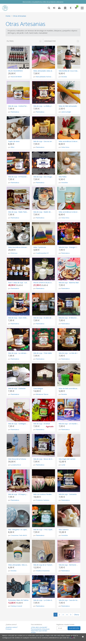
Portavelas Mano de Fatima (18, 600)
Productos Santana (42, 500)
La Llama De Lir (16, 465)
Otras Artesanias (19, 16)
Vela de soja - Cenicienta (67, 494)
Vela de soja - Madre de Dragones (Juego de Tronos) (52, 212)
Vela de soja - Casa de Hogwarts (70, 600)
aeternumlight (66, 112)
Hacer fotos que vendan (39, 631)
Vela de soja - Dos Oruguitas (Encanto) (47, 177)
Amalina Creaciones (43, 571)
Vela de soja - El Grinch (41, 424)
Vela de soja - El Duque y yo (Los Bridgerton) (24, 494)
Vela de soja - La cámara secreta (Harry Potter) (25, 353)
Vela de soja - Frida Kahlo (42, 353)
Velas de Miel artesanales (68, 106)
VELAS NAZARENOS (15, 71)
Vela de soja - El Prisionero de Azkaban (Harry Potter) (27, 177)
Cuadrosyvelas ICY (42, 253)
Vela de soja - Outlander (17, 388)
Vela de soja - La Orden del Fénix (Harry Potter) (50, 600)
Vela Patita (62, 177)
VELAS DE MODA (16, 77)
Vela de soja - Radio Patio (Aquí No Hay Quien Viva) (26, 212)
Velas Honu (65, 147)
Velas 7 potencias (39, 247)
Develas (64, 77)
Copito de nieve (13, 141)
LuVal (63, 465)
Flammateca (15, 112)
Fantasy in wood (16, 606)
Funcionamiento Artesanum (40, 629)
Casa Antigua (38, 388)
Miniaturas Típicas (42, 394)
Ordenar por (61, 41)
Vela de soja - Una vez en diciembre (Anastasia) (50, 141)
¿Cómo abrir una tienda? (39, 627)
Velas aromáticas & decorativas (70, 212)
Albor (12, 147)
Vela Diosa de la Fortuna (17, 459)
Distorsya (14, 253)
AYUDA (33, 632)
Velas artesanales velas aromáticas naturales (49, 71)
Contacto (9, 629)
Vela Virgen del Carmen (67, 459)
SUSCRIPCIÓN (74, 628)
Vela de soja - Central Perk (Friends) (21, 106)
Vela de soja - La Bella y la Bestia (45, 106)
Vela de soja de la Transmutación (45, 565)
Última (76, 614)
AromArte (64, 183)
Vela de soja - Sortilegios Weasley (20, 424)
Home (8, 16)
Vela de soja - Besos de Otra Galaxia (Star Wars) (50, 459)
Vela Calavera (63, 529)
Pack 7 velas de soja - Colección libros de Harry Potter (27, 283)
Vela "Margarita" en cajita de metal (20, 529)
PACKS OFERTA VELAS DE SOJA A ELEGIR (48, 283)
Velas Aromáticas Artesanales (19, 247)
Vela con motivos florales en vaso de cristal (49, 494)
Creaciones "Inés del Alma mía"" (22, 535)
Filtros (24, 41)
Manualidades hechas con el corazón (49, 77)
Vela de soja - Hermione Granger (70, 565)
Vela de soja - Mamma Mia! (69, 283)
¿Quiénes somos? (12, 627)
